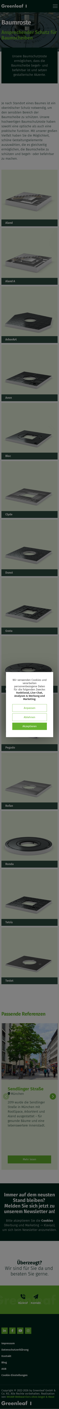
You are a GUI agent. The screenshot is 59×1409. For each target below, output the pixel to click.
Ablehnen (29, 717)
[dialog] (29, 704)
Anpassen (29, 708)
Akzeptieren (29, 726)
